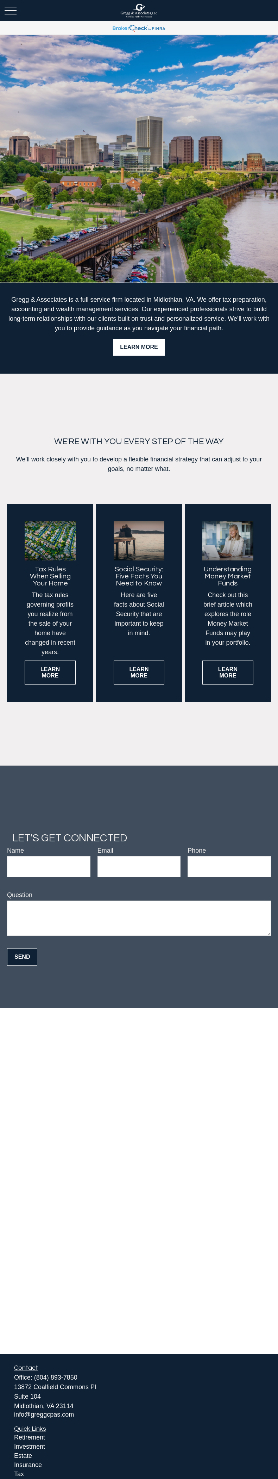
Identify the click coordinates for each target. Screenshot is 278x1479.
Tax (19, 1474)
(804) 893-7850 (55, 1377)
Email (105, 850)
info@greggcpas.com (44, 1414)
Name (15, 850)
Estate (23, 1455)
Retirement (29, 1437)
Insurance (28, 1464)
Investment (29, 1446)
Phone (197, 850)
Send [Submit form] (22, 957)
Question (19, 894)
